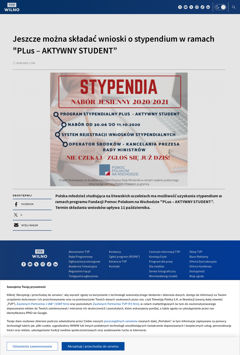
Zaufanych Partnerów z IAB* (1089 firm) (43, 303)
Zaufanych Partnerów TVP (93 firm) (116, 303)
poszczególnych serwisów (120, 321)
